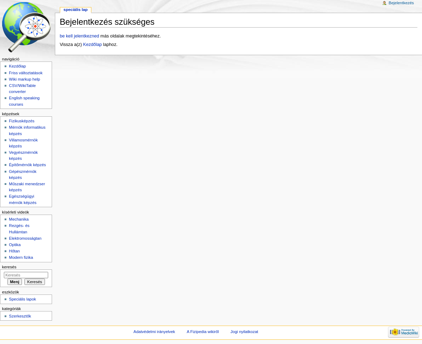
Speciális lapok (22, 299)
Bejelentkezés (401, 3)
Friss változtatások (25, 73)
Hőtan (14, 251)
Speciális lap (75, 9)
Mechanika (18, 219)
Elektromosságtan (25, 238)
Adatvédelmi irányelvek (154, 332)
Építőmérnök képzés (27, 165)
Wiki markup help (24, 79)
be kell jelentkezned (79, 36)
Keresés (9, 267)
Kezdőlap (92, 44)
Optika (15, 245)
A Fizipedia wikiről (203, 332)
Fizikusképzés (21, 121)
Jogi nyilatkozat (244, 332)
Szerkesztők (20, 316)
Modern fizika (21, 257)
